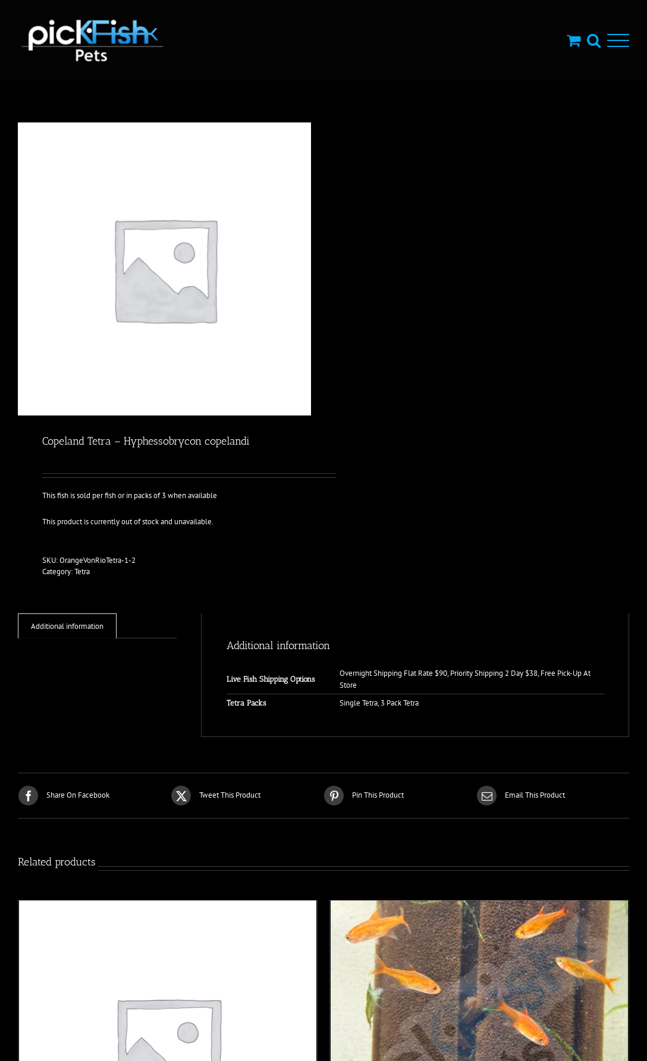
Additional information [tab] (67, 626)
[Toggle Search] (594, 40)
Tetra (82, 571)
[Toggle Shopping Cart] (573, 40)
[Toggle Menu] (618, 41)
